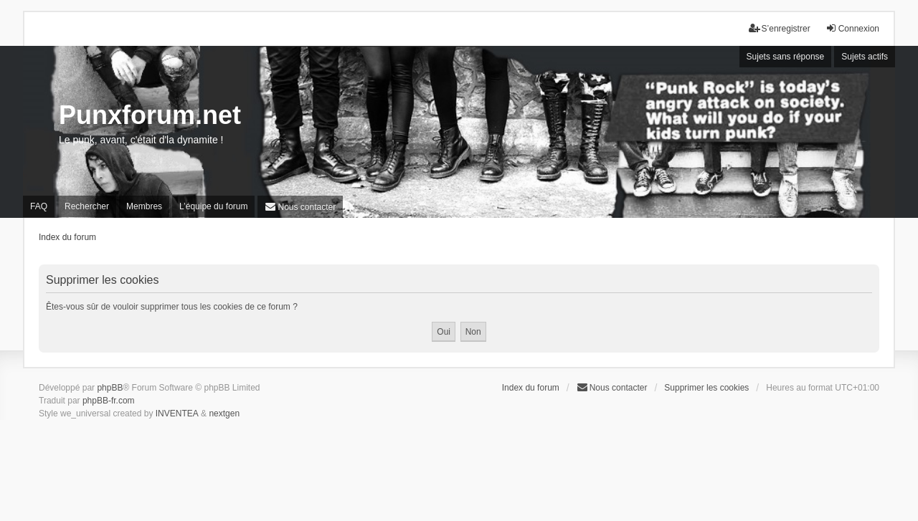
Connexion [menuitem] (852, 28)
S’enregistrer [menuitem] (779, 28)
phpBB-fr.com (108, 401)
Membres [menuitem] (144, 206)
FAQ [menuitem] (38, 206)
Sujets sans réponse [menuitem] (786, 57)
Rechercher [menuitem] (87, 206)
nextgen (224, 413)
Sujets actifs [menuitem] (864, 57)
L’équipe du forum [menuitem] (213, 206)
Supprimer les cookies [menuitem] (706, 388)
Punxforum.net (150, 115)
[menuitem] (300, 207)
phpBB (110, 388)
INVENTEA (177, 413)
